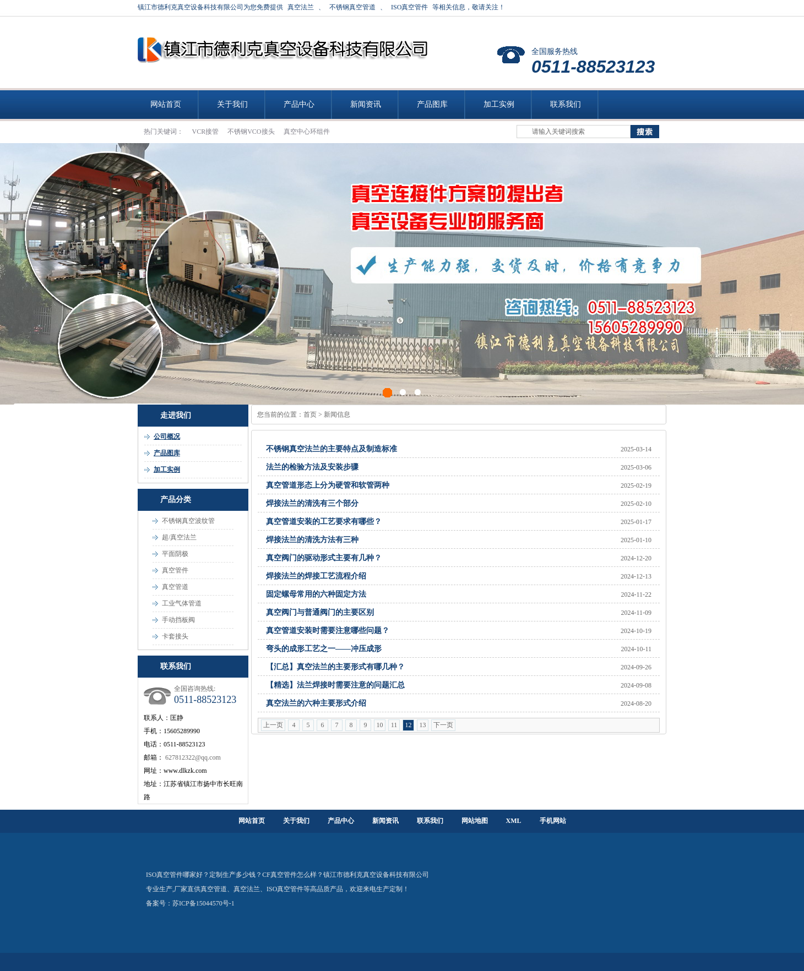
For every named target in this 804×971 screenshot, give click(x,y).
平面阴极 (175, 554)
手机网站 (553, 821)
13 (423, 725)
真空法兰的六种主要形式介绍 (316, 703)
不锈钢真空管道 (352, 7)
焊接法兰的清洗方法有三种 (312, 540)
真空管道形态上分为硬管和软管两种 (327, 485)
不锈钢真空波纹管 (188, 521)
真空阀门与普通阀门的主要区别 (320, 612)
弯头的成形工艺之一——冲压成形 (324, 649)
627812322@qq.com (193, 757)
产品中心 (299, 104)
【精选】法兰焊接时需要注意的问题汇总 (335, 685)
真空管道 (175, 587)
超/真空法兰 (179, 537)
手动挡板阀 (178, 620)
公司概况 (167, 436)
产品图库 (432, 104)
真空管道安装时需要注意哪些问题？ (327, 630)
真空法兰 (300, 7)
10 (380, 725)
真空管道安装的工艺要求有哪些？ (324, 521)
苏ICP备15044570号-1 (203, 903)
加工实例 (499, 104)
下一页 (443, 725)
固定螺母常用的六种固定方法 (316, 594)
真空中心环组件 (307, 131)
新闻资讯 (365, 104)
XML (513, 821)
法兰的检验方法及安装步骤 (312, 467)
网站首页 (165, 104)
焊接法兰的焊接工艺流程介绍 (316, 576)
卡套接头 (175, 636)
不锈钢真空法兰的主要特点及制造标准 (331, 449)
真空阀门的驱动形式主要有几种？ (324, 558)
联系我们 (565, 104)
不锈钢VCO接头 (251, 131)
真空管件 (175, 570)
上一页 (273, 725)
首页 (310, 414)
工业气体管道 (182, 603)
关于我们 (232, 104)
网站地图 (474, 821)
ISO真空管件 (409, 7)
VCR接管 (206, 131)
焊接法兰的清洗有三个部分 (312, 503)
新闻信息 (337, 414)
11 (394, 725)
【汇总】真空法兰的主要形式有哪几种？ (335, 667)
